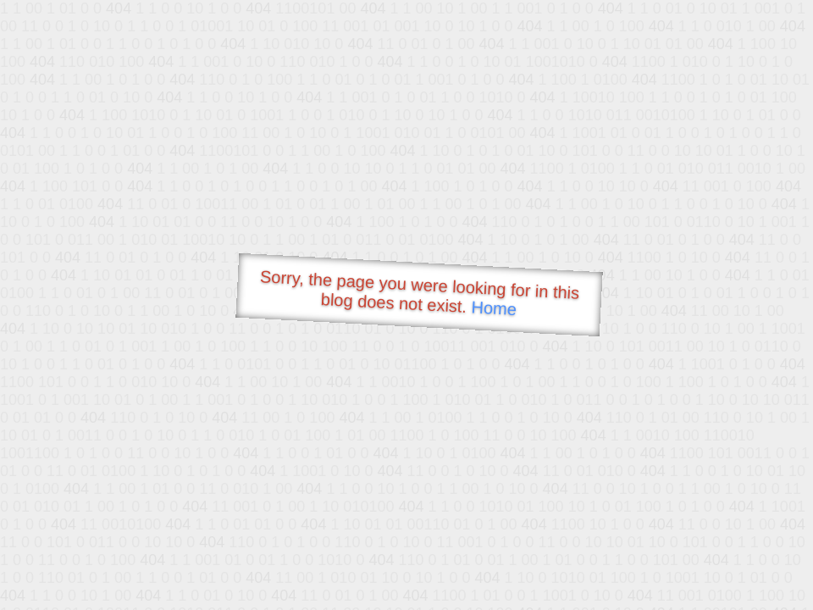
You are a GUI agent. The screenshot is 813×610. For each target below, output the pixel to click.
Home (494, 308)
